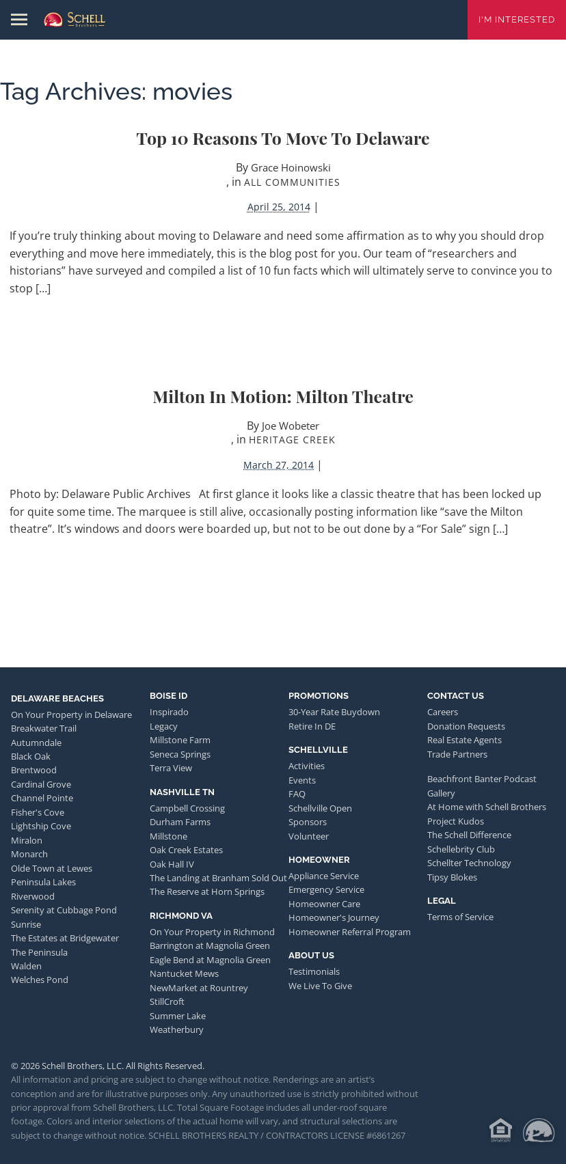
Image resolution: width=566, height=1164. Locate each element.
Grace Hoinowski (291, 167)
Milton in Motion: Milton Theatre (283, 396)
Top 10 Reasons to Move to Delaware (282, 137)
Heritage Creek (292, 439)
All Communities (292, 182)
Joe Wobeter (290, 425)
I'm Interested (517, 19)
